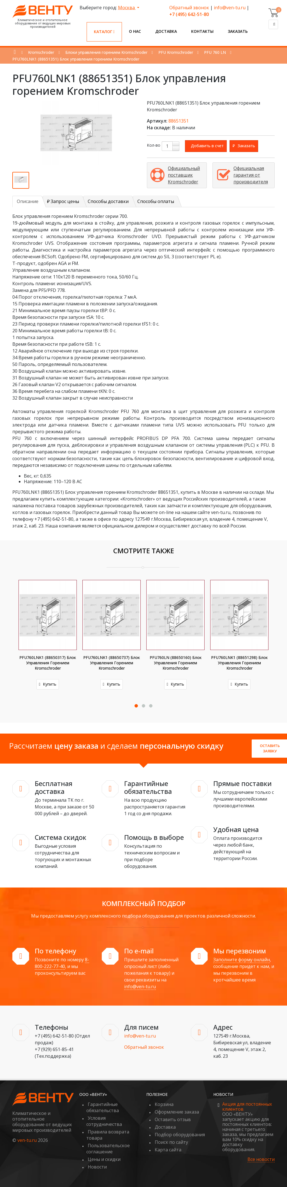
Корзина (164, 1104)
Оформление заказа (177, 1112)
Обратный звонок (189, 7)
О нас (135, 31)
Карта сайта (168, 1150)
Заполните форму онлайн (241, 959)
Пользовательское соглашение (108, 1148)
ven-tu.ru (27, 1140)
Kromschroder (41, 52)
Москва (127, 7)
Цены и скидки (104, 1159)
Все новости (261, 1159)
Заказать (238, 31)
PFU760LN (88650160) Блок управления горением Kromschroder (176, 663)
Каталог (104, 31)
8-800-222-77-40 (62, 962)
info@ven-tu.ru (230, 7)
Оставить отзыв (173, 1119)
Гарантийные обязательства (102, 1107)
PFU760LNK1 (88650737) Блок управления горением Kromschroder (111, 663)
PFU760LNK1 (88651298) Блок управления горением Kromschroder (239, 663)
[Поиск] (273, 24)
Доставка (166, 31)
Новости (97, 1167)
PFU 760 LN (215, 52)
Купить (47, 684)
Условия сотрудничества (104, 1121)
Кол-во (153, 145)
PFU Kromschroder (175, 52)
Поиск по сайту (171, 1142)
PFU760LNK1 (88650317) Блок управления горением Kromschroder (47, 663)
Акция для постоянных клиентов (247, 1106)
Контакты (202, 31)
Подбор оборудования (180, 1134)
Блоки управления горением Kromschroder (106, 52)
